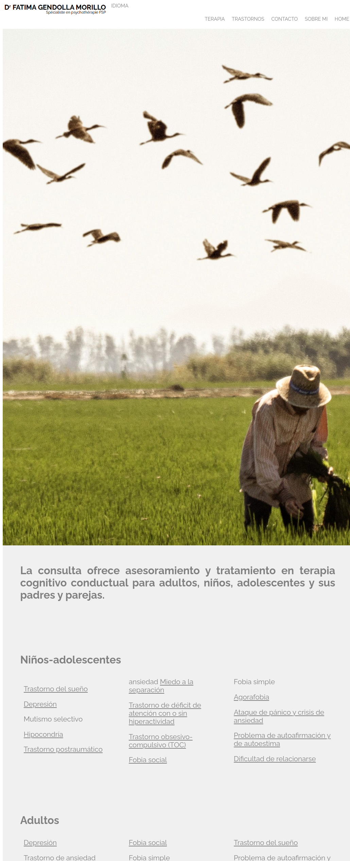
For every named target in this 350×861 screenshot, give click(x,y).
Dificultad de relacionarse (275, 759)
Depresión (40, 704)
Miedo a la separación (161, 686)
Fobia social (148, 760)
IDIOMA (119, 5)
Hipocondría (43, 734)
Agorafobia (251, 697)
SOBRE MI (316, 19)
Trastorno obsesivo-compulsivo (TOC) (161, 741)
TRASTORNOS (248, 19)
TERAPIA (215, 19)
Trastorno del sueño (56, 689)
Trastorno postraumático (63, 749)
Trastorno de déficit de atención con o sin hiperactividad (165, 713)
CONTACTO (284, 19)
